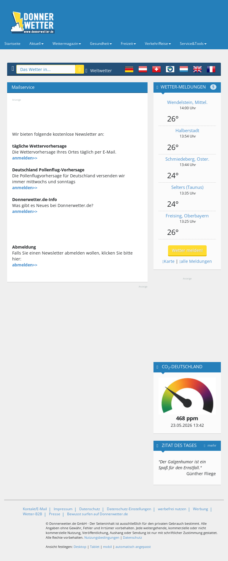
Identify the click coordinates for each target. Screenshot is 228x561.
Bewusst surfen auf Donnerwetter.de (97, 513)
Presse (54, 513)
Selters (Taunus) (187, 187)
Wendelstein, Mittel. (187, 102)
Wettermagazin (67, 43)
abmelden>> (24, 265)
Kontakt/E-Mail (35, 508)
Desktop (80, 546)
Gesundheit (101, 43)
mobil (107, 546)
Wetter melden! (187, 250)
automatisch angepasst (133, 546)
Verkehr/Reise (158, 43)
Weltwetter (99, 70)
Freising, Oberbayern (187, 216)
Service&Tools (193, 43)
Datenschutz (89, 508)
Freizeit (128, 43)
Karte (168, 261)
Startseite (12, 43)
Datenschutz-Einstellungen (129, 508)
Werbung (200, 508)
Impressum (63, 508)
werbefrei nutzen (172, 508)
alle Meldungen (195, 261)
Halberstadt (187, 130)
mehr (210, 445)
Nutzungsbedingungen (101, 537)
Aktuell (36, 43)
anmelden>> (24, 158)
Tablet (94, 546)
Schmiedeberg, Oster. (187, 159)
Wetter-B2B (32, 513)
